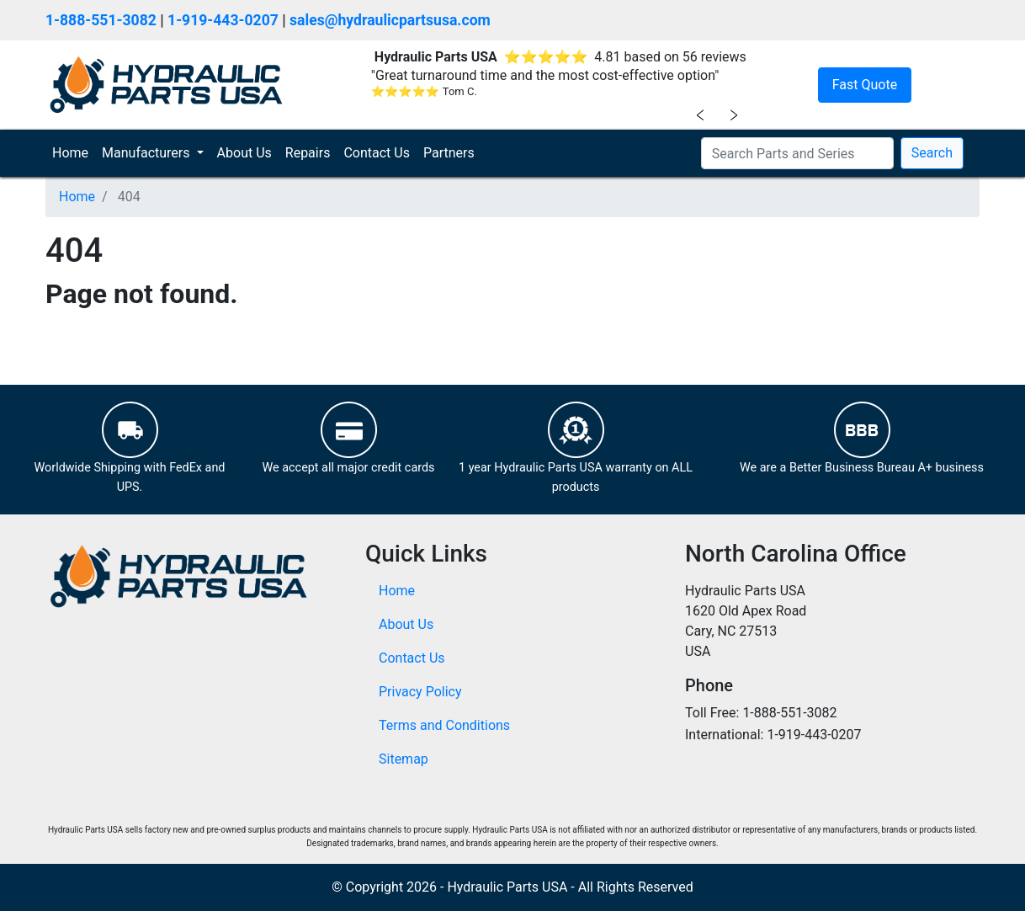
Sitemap (403, 759)
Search (932, 153)
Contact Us (376, 153)
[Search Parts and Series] (797, 153)
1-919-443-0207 (223, 20)
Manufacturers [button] (147, 153)
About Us (244, 153)
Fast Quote (864, 85)
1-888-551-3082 (101, 20)
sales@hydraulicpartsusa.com (390, 20)
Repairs (308, 153)
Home (73, 152)
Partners (449, 153)
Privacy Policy (420, 692)
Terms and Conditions (444, 725)
